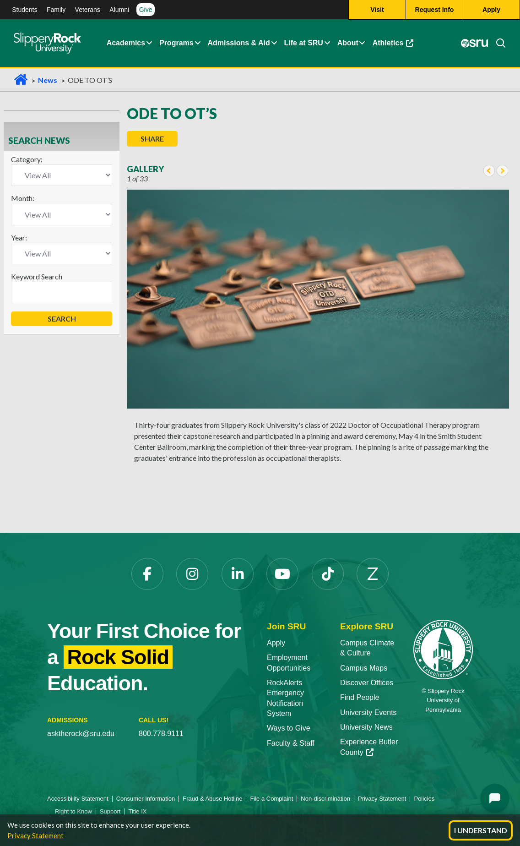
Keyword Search (36, 276)
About (347, 43)
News (47, 80)
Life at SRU (303, 43)
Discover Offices (366, 683)
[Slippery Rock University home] (443, 649)
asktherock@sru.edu (80, 733)
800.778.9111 (161, 733)
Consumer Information (145, 798)
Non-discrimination (325, 798)
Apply (276, 643)
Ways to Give (288, 728)
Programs (176, 43)
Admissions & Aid (238, 43)
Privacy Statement (35, 835)
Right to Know (73, 811)
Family (56, 9)
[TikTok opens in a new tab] (328, 574)
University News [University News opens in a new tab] (366, 727)
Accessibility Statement (77, 798)
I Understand (480, 830)
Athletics (394, 45)
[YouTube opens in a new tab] (282, 574)
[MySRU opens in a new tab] (474, 43)
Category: (27, 159)
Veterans (87, 9)
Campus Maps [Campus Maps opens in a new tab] (363, 668)
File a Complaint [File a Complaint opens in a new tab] (271, 798)
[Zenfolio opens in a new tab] (373, 574)
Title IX (137, 811)
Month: (22, 198)
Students (24, 9)
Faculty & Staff (290, 743)
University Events (368, 712)
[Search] (497, 43)
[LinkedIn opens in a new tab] (238, 574)
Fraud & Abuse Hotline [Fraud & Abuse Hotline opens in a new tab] (212, 798)
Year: (19, 237)
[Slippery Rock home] (47, 43)
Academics (126, 43)
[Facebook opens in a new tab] (147, 574)
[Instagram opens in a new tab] (192, 574)
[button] (149, 43)
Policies (424, 798)
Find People (359, 697)
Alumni (119, 9)
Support (110, 811)
